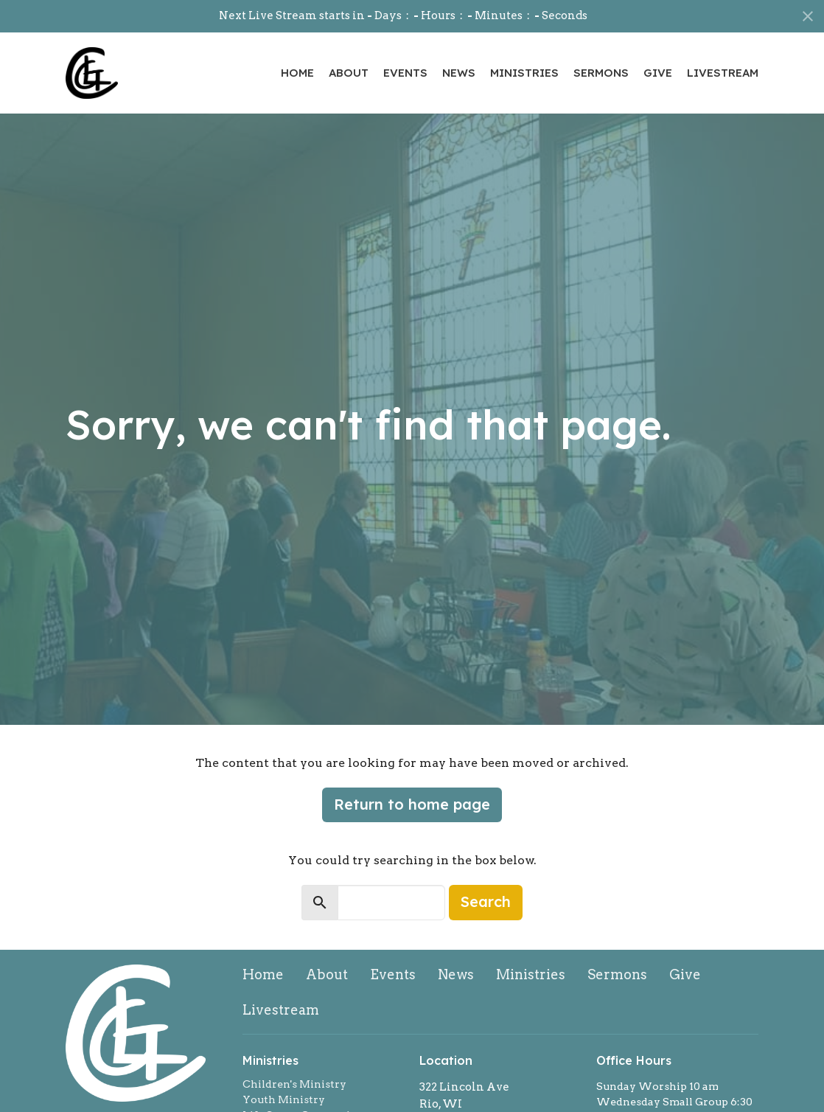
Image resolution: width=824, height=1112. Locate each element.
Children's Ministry (294, 1084)
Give (657, 73)
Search (486, 901)
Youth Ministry (283, 1099)
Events (405, 73)
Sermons (601, 73)
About (349, 73)
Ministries (524, 73)
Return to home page (412, 804)
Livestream (722, 73)
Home (297, 73)
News (458, 73)
